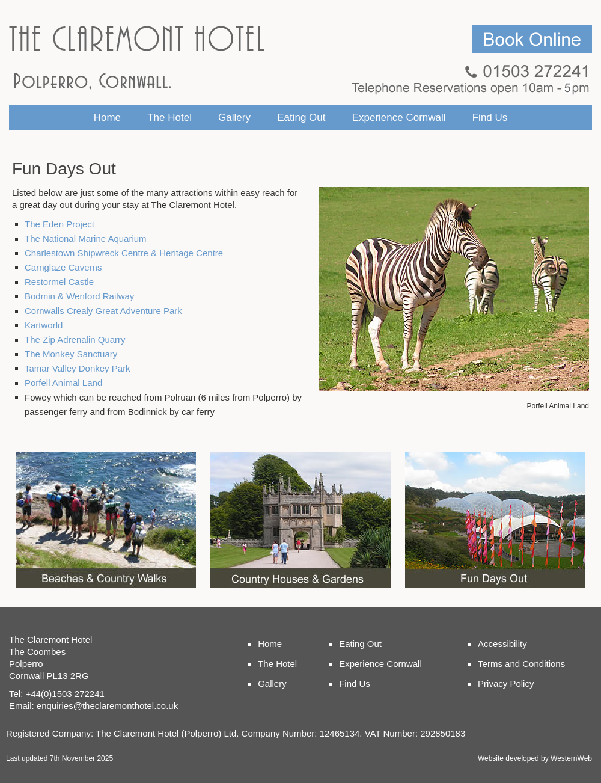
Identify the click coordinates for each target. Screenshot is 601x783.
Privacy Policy (506, 683)
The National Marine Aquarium (86, 238)
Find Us (490, 117)
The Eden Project (59, 224)
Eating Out (301, 117)
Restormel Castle (59, 282)
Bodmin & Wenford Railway (79, 296)
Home (107, 117)
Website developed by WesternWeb (535, 758)
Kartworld (44, 325)
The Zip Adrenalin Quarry (75, 339)
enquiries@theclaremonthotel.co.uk (107, 706)
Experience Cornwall (399, 117)
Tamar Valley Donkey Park (77, 368)
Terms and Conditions (521, 664)
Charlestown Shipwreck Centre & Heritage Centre (124, 253)
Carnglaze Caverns (63, 267)
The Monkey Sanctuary (71, 354)
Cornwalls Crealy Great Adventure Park (103, 311)
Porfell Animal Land (63, 383)
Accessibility (502, 644)
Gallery (234, 117)
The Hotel (169, 117)
